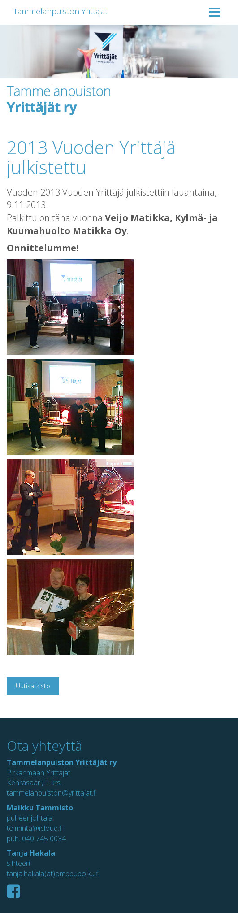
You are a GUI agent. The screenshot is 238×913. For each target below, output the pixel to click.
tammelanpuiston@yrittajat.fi (52, 793)
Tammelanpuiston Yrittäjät (60, 11)
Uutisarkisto (33, 686)
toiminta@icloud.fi (35, 828)
